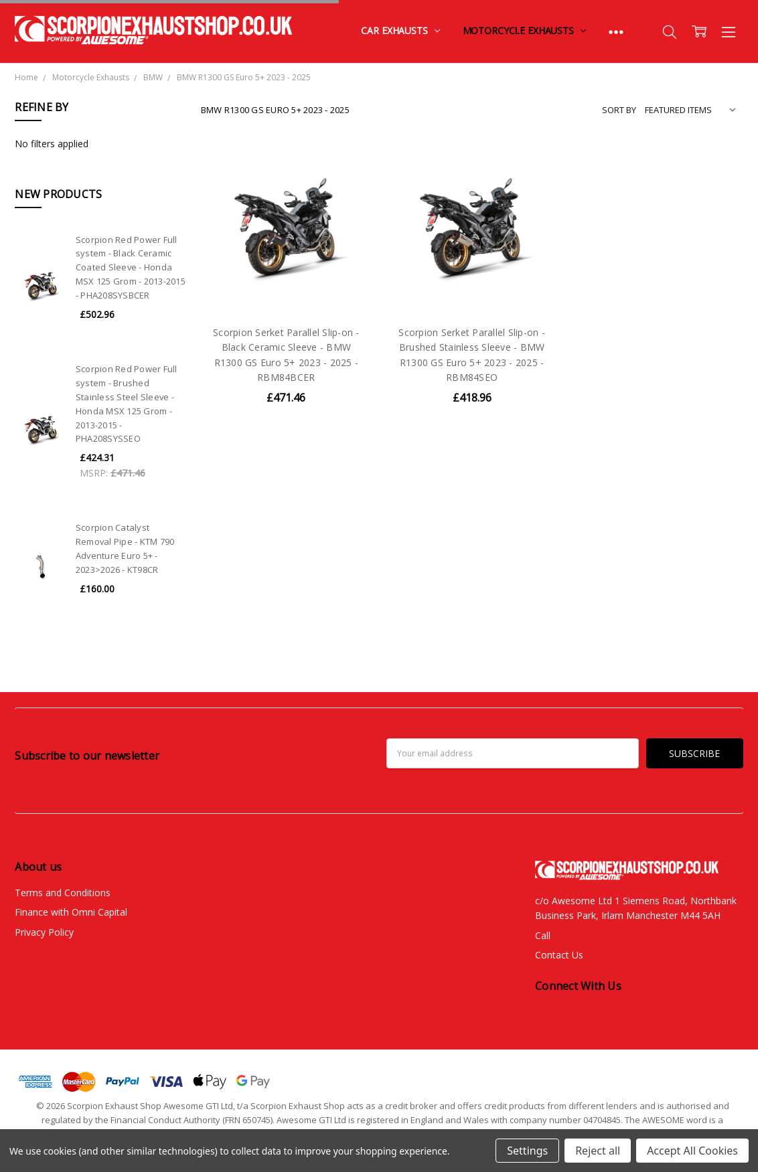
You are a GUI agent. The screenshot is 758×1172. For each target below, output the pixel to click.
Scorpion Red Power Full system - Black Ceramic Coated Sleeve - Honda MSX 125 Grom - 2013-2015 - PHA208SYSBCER (130, 267)
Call (542, 935)
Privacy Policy (44, 932)
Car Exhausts (400, 30)
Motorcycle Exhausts (524, 30)
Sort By (619, 110)
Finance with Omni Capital (71, 912)
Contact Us (559, 954)
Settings (527, 1150)
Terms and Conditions (62, 892)
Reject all (597, 1150)
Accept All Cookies (692, 1150)
